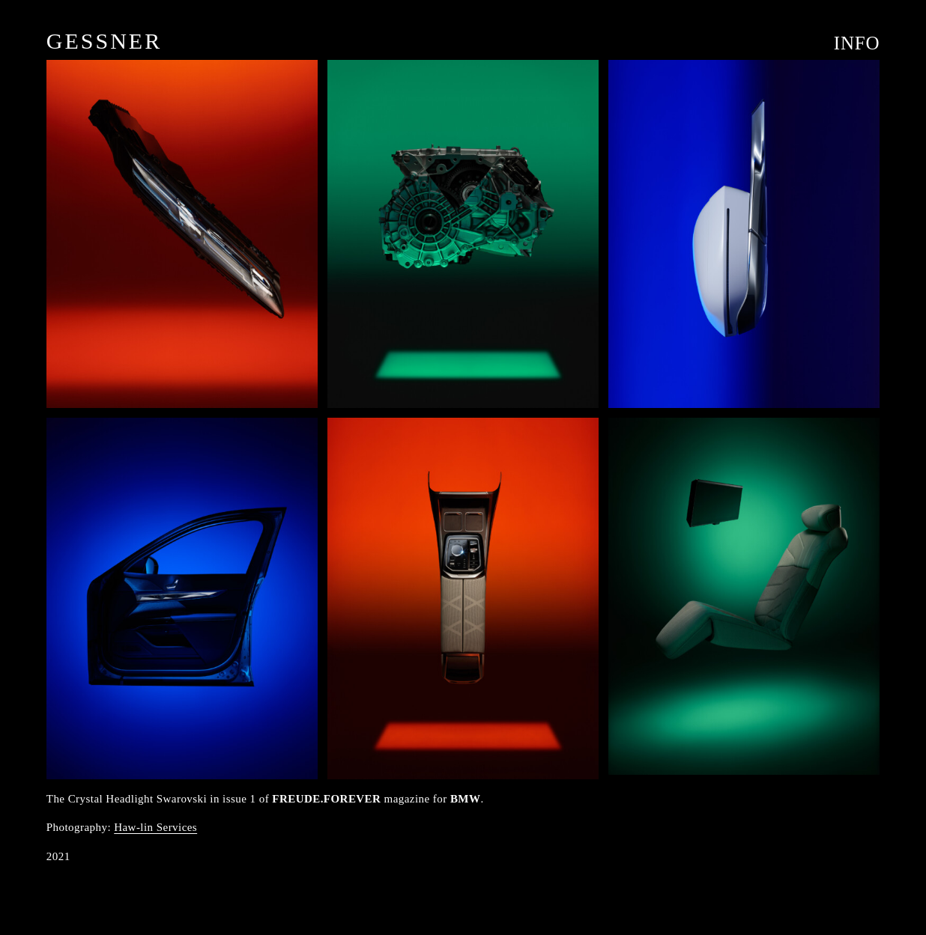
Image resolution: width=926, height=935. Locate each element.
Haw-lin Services (155, 827)
